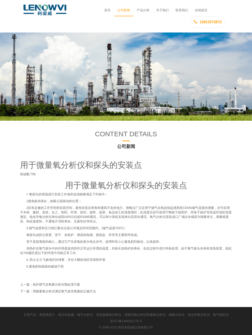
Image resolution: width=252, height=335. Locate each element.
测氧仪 (130, 208)
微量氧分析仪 (111, 315)
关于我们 (162, 10)
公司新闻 (123, 10)
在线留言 (201, 10)
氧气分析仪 (158, 217)
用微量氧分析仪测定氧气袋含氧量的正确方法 (64, 291)
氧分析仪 (114, 185)
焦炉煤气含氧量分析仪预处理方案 (56, 284)
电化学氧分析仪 (41, 217)
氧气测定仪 (221, 315)
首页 (107, 10)
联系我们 (182, 10)
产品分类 (143, 10)
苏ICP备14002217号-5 (126, 321)
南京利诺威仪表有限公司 (135, 327)
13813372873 (208, 22)
